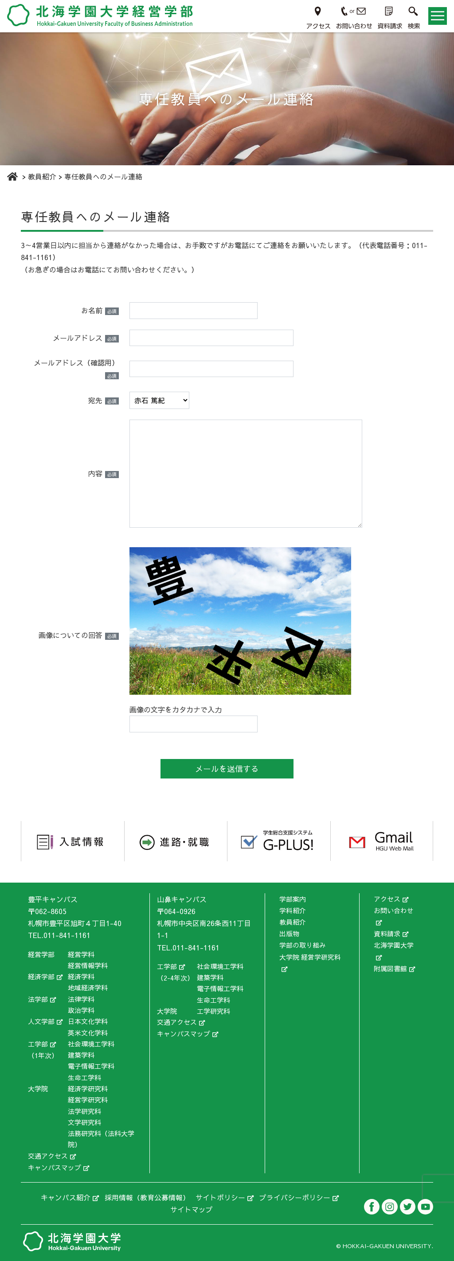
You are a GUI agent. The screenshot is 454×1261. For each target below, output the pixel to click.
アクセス (387, 898)
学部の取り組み (302, 943)
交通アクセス (48, 1155)
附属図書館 (390, 965)
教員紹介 (292, 921)
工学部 (38, 1043)
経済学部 (41, 976)
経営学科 (81, 953)
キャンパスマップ (54, 1166)
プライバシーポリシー (294, 1196)
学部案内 (292, 898)
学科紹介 (292, 910)
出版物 (289, 932)
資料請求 (387, 932)
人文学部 (41, 1021)
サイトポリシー (220, 1196)
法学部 (38, 999)
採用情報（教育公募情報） (147, 1196)
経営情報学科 (88, 965)
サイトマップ (191, 1208)
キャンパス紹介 (65, 1196)
